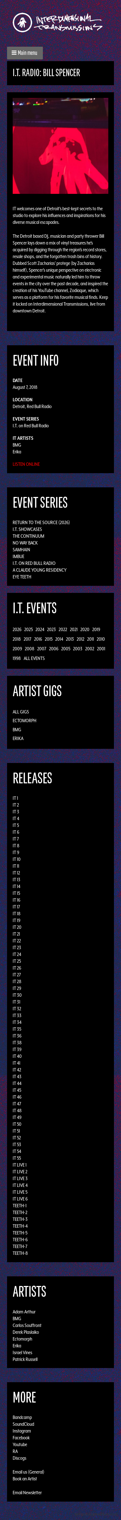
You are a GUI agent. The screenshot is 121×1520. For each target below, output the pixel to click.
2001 (101, 648)
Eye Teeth (22, 577)
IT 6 (16, 832)
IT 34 (17, 1022)
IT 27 (17, 974)
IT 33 (17, 1015)
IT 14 (16, 886)
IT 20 (17, 927)
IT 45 (17, 1090)
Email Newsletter (27, 1492)
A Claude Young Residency (40, 570)
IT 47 (17, 1104)
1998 (17, 658)
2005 (65, 648)
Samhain (21, 549)
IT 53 (17, 1144)
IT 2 (16, 805)
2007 (41, 648)
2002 (89, 648)
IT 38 (17, 1042)
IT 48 (17, 1110)
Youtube (20, 1444)
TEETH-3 (20, 1219)
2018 (17, 639)
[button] (25, 53)
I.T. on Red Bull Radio (31, 425)
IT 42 (17, 1070)
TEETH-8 (20, 1253)
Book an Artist (25, 1479)
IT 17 (16, 907)
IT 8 (16, 845)
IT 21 (16, 934)
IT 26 (17, 968)
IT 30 (17, 995)
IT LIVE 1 (20, 1165)
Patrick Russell (25, 1359)
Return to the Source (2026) (41, 522)
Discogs (19, 1458)
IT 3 (16, 811)
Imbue (18, 556)
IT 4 (16, 818)
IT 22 (17, 941)
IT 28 (17, 981)
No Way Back (25, 543)
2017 (27, 639)
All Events (34, 658)
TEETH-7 (20, 1246)
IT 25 (17, 961)
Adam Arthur (24, 1311)
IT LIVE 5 (20, 1192)
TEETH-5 (20, 1233)
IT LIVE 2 (20, 1171)
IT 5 (16, 825)
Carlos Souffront (27, 1325)
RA (15, 1451)
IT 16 (16, 900)
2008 (29, 648)
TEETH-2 (20, 1212)
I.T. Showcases (27, 529)
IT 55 (17, 1158)
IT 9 (16, 852)
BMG (17, 445)
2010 (101, 639)
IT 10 (17, 859)
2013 (70, 639)
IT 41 (16, 1063)
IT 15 (16, 893)
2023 (51, 629)
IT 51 (16, 1131)
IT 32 (17, 1008)
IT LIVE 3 (20, 1178)
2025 (28, 629)
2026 (17, 629)
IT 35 (17, 1029)
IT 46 (17, 1097)
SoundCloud (23, 1424)
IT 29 (17, 988)
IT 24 (17, 954)
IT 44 (17, 1083)
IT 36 (17, 1036)
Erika (17, 452)
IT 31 (16, 1002)
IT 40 (17, 1056)
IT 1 (15, 798)
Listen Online (26, 464)
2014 (59, 639)
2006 (53, 648)
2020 (84, 629)
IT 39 (17, 1049)
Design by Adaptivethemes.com (96, 1514)
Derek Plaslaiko (26, 1332)
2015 (48, 639)
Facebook (21, 1437)
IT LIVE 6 (20, 1199)
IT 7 (16, 839)
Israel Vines (22, 1352)
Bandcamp (22, 1417)
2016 (38, 639)
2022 (63, 629)
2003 (77, 648)
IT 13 (16, 879)
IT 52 (17, 1137)
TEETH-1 (20, 1205)
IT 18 (17, 913)
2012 (80, 639)
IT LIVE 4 (20, 1185)
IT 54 (17, 1151)
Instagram (22, 1431)
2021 (74, 629)
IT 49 (17, 1117)
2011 (90, 639)
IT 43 (17, 1076)
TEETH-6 (20, 1239)
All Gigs (21, 712)
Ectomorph (24, 720)
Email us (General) (28, 1472)
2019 (96, 629)
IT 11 (16, 866)
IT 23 (17, 947)
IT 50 (17, 1124)
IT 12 (16, 873)
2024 (40, 629)
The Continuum (28, 536)
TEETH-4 (20, 1226)
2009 (17, 648)
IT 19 (16, 920)
